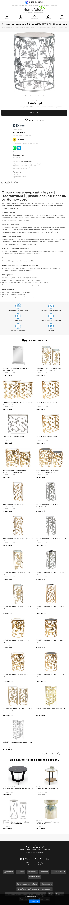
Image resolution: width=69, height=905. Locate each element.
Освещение (46, 884)
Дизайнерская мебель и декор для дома (34, 847)
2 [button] (28, 95)
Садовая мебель (27, 899)
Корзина (48, 18)
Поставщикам (58, 872)
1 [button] (25, 95)
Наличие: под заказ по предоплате (49, 107)
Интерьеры (53, 5)
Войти (21, 18)
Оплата (21, 5)
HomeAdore (15, 182)
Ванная (59, 894)
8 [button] (44, 95)
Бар (50, 894)
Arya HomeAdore (51, 754)
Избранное (34, 18)
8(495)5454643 (36, 2)
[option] (34, 62)
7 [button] (41, 95)
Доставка (15, 5)
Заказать (34, 113)
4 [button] (33, 95)
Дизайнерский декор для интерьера (34, 889)
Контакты (32, 872)
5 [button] (36, 95)
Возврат (44, 872)
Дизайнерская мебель (27, 884)
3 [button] (31, 95)
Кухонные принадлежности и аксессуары (25, 894)
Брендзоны (44, 899)
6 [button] (38, 95)
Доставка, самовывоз (22, 161)
